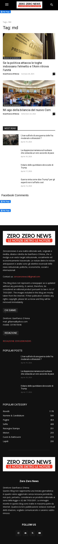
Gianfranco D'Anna (11, 74)
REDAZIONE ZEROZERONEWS (17, 341)
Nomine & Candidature (12, 58)
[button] (51, 4)
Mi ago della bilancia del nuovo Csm (27, 110)
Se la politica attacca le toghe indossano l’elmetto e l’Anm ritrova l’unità (26, 66)
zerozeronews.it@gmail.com (27, 276)
